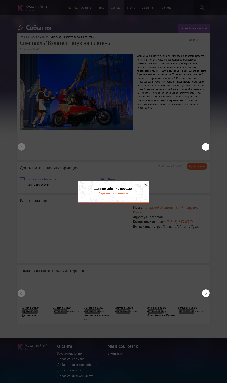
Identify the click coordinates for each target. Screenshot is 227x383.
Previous (20, 145)
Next (204, 145)
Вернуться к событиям (113, 193)
